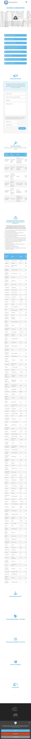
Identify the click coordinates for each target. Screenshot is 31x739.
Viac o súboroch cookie (15, 727)
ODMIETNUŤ (15, 733)
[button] (29, 722)
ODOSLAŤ (22, 128)
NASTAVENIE (15, 736)
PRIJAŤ (15, 730)
